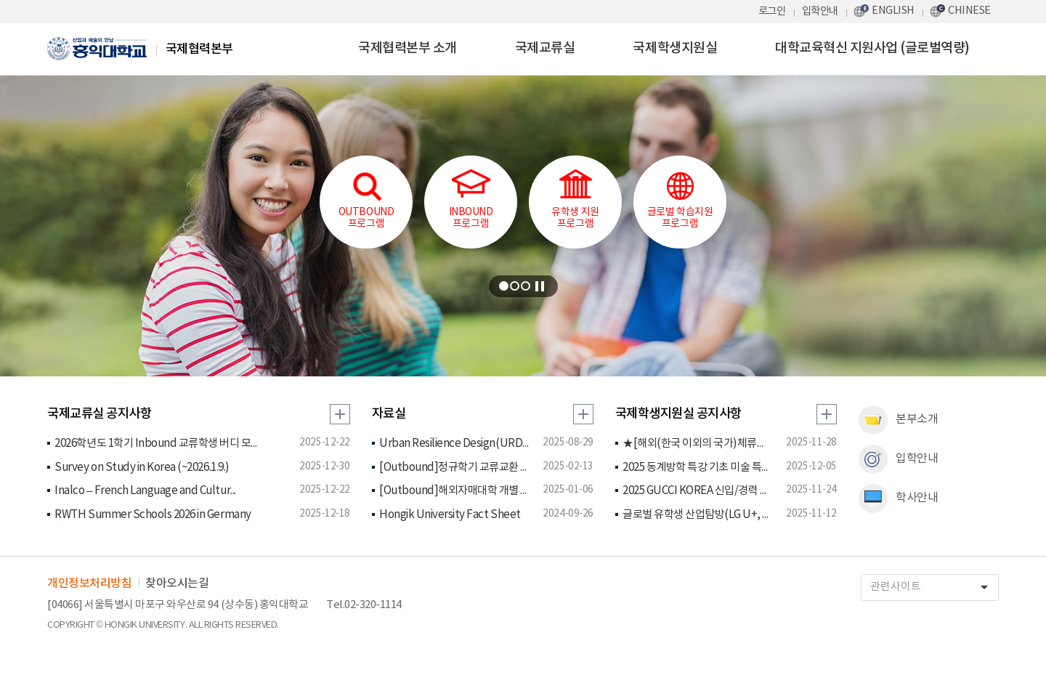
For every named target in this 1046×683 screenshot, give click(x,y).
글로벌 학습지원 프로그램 (680, 199)
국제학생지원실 (675, 48)
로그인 (772, 11)
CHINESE (969, 10)
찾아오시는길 (176, 583)
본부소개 (898, 420)
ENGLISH (893, 10)
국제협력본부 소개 (407, 48)
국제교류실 (545, 48)
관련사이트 (934, 587)
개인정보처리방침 (89, 583)
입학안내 (820, 11)
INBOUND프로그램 (471, 199)
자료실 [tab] (389, 413)
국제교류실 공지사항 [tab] (99, 413)
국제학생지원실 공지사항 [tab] (678, 413)
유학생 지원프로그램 (575, 199)
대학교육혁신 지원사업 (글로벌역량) (872, 48)
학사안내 (898, 498)
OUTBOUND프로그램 (366, 199)
